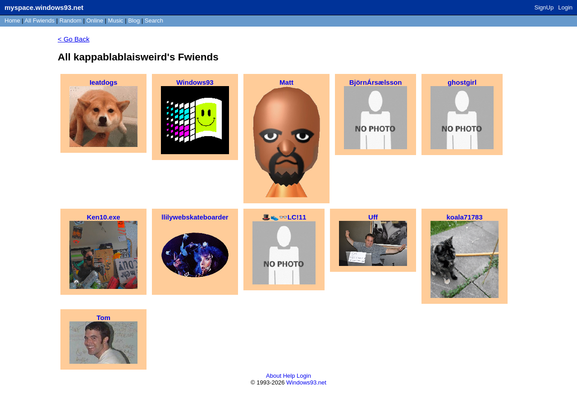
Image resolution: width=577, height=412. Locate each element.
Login (565, 7)
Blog (134, 20)
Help (289, 375)
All (40, 20)
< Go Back (73, 39)
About (273, 375)
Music (116, 20)
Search (154, 20)
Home (12, 20)
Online (94, 20)
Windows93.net (306, 382)
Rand (71, 20)
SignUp (544, 7)
